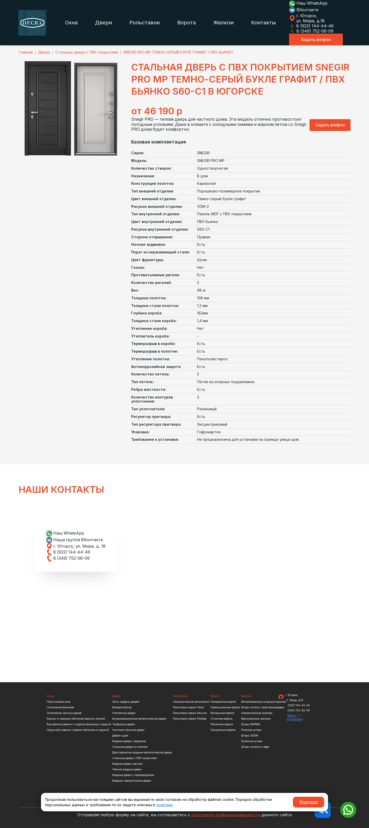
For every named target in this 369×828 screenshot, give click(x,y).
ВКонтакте (304, 9)
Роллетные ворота (221, 724)
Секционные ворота (222, 729)
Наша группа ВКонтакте (75, 539)
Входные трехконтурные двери (131, 780)
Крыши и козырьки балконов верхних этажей (76, 718)
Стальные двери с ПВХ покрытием (134, 758)
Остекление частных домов (64, 712)
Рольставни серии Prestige (189, 718)
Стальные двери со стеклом (130, 746)
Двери (103, 22)
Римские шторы (251, 729)
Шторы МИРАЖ (250, 724)
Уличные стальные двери (128, 729)
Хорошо (308, 802)
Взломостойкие (121, 707)
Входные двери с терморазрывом (133, 774)
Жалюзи (223, 22)
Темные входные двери (127, 769)
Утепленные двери (124, 712)
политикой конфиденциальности (225, 814)
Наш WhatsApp (308, 3)
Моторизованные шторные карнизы (263, 701)
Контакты (263, 22)
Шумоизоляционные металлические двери (139, 718)
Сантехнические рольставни (191, 701)
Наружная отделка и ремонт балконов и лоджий (78, 729)
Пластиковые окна (58, 701)
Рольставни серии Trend (188, 707)
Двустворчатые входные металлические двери (142, 752)
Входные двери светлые (127, 763)
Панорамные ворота (223, 701)
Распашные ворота (222, 712)
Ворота (186, 22)
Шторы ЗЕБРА (249, 735)
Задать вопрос (316, 39)
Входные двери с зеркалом (129, 741)
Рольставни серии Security (190, 712)
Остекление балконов (60, 707)
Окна (71, 22)
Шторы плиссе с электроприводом (262, 707)
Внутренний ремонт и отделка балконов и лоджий (79, 724)
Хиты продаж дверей (125, 701)
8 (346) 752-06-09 (311, 31)
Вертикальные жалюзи (256, 718)
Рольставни (144, 22)
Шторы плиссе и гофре (255, 746)
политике (164, 805)
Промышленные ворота (225, 707)
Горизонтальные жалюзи (256, 712)
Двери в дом (120, 735)
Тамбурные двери (123, 724)
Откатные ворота (221, 718)
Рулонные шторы (252, 741)
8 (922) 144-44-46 (311, 25)
